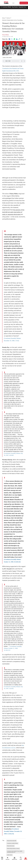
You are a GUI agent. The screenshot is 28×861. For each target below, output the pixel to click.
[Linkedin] (16, 39)
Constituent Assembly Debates (12, 843)
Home (3, 18)
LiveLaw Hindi (7, 7)
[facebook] (9, 39)
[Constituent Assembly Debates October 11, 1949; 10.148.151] (13, 648)
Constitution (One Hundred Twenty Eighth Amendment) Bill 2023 (14, 852)
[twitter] (12, 39)
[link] (19, 39)
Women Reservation (10, 845)
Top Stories (15, 7)
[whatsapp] (14, 39)
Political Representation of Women (13, 848)
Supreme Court (23, 7)
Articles (8, 18)
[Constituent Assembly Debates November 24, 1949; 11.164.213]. (13, 831)
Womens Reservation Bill (11, 840)
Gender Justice (9, 854)
